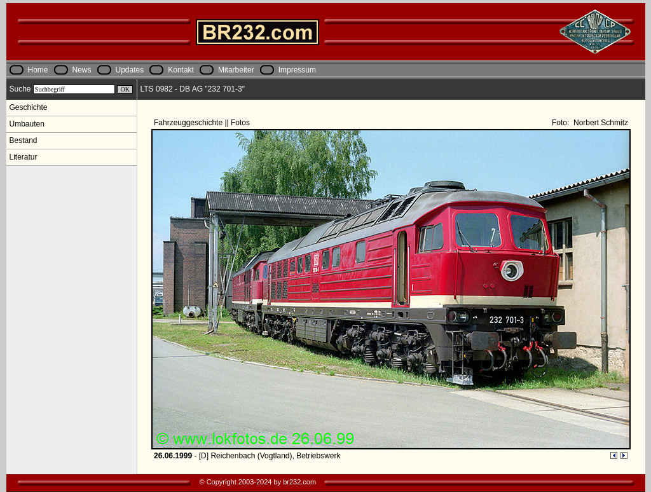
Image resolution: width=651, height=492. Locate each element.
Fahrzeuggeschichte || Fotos (203, 122)
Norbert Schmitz (600, 122)
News (82, 69)
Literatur (24, 157)
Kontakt (181, 69)
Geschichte (29, 107)
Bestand (24, 140)
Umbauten (27, 124)
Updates (130, 69)
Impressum (297, 69)
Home (38, 69)
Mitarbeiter (236, 69)
